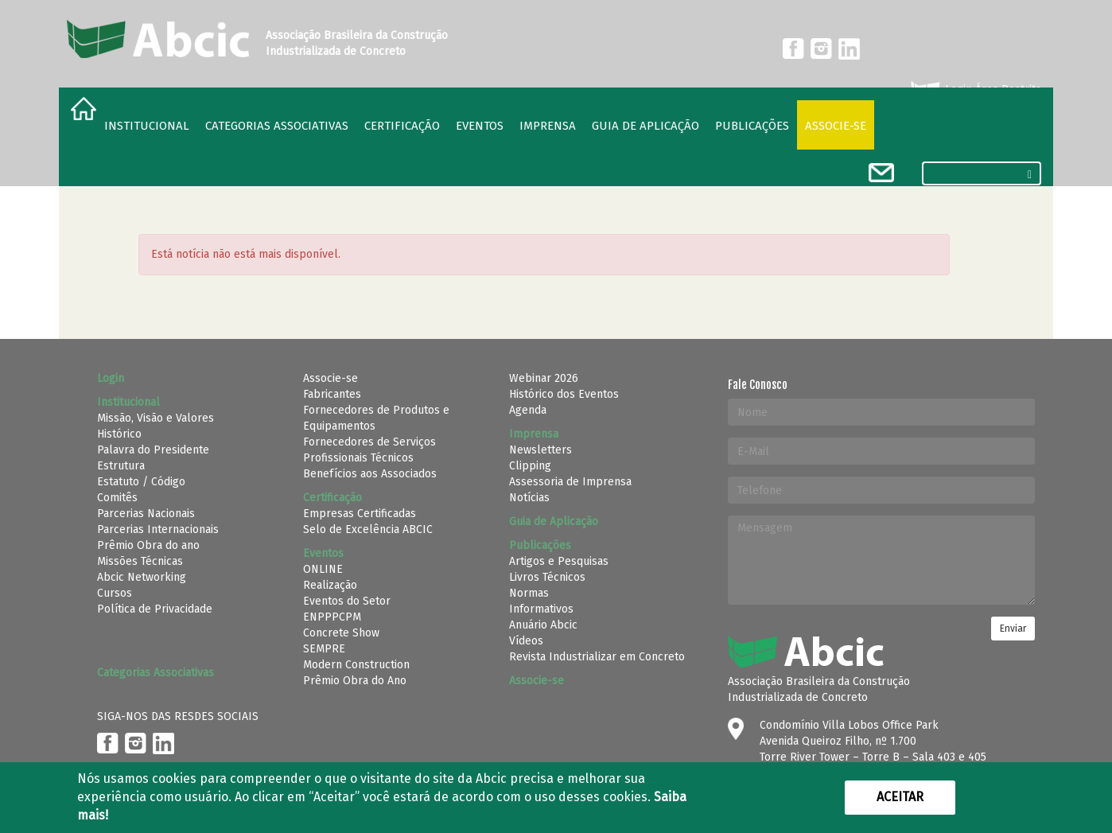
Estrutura (121, 466)
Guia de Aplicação (645, 126)
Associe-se (835, 126)
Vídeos (526, 641)
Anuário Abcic (543, 625)
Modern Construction (356, 664)
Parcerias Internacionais (158, 529)
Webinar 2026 (543, 378)
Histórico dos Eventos (564, 394)
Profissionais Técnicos (358, 458)
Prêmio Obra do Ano (354, 680)
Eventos (480, 126)
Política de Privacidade (154, 609)
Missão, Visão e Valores (155, 418)
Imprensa (547, 126)
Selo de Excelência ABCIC (368, 529)
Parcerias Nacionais (146, 513)
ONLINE (323, 569)
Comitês (117, 497)
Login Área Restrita (974, 90)
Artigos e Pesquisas (558, 561)
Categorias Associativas (276, 126)
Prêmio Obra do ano (148, 545)
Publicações (752, 126)
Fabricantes (332, 394)
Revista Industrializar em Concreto (597, 657)
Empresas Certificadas (359, 513)
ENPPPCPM (332, 617)
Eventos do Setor (347, 601)
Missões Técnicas (140, 561)
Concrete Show (341, 633)
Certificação (402, 126)
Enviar (1013, 628)
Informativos (541, 609)
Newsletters (540, 450)
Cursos (114, 593)
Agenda (527, 410)
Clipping (530, 466)
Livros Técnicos (547, 577)
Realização (330, 585)
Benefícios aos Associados (370, 474)
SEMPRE (324, 649)
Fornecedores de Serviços (369, 442)
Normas (529, 593)
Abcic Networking (141, 577)
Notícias (529, 497)
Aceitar (900, 796)
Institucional (146, 126)
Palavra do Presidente (153, 450)
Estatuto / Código (141, 482)
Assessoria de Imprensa (570, 482)
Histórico (119, 434)
